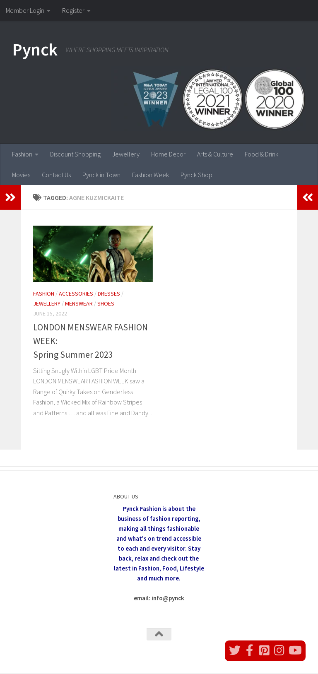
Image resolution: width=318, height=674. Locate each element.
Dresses (109, 293)
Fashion (22, 154)
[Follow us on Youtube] (294, 650)
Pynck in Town (101, 175)
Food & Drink (261, 154)
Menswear (79, 303)
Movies (21, 175)
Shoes (105, 303)
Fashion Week (150, 175)
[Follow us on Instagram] (279, 650)
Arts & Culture (215, 154)
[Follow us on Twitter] (235, 650)
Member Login (25, 10)
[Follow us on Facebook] (249, 650)
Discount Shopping (75, 154)
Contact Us (56, 175)
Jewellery (126, 154)
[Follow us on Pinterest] (264, 650)
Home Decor (168, 154)
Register (73, 10)
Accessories (76, 293)
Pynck (35, 49)
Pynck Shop (196, 175)
